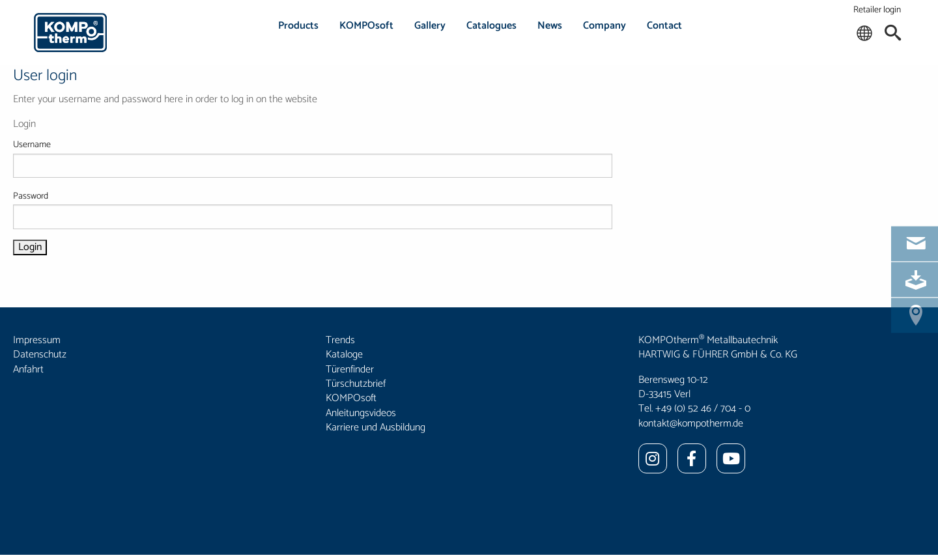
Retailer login (877, 10)
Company (604, 26)
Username (312, 157)
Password (312, 209)
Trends (340, 340)
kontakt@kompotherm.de (690, 423)
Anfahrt (28, 369)
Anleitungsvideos (361, 413)
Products (298, 26)
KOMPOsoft (366, 26)
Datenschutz (39, 354)
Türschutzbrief (356, 384)
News (549, 26)
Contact (664, 26)
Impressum (37, 340)
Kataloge (344, 354)
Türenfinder (350, 369)
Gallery (430, 26)
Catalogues (491, 26)
